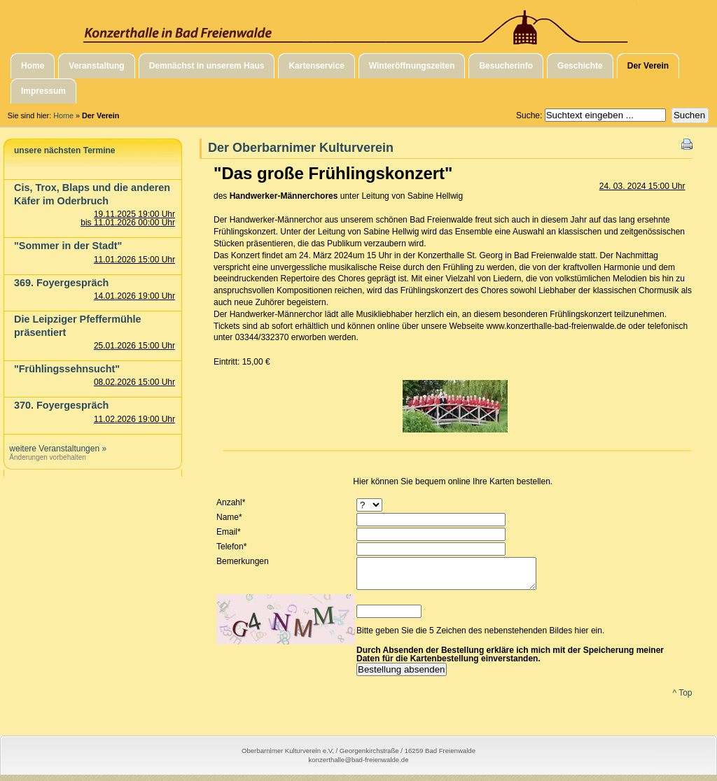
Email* (228, 532)
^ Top (682, 699)
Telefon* (231, 546)
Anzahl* (230, 502)
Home (63, 115)
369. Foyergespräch (61, 282)
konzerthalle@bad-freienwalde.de (358, 766)
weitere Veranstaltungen (54, 448)
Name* (229, 517)
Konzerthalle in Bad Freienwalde (358, 23)
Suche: (530, 115)
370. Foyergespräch (61, 405)
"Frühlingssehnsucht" (67, 368)
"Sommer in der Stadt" (68, 245)
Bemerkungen (242, 561)
